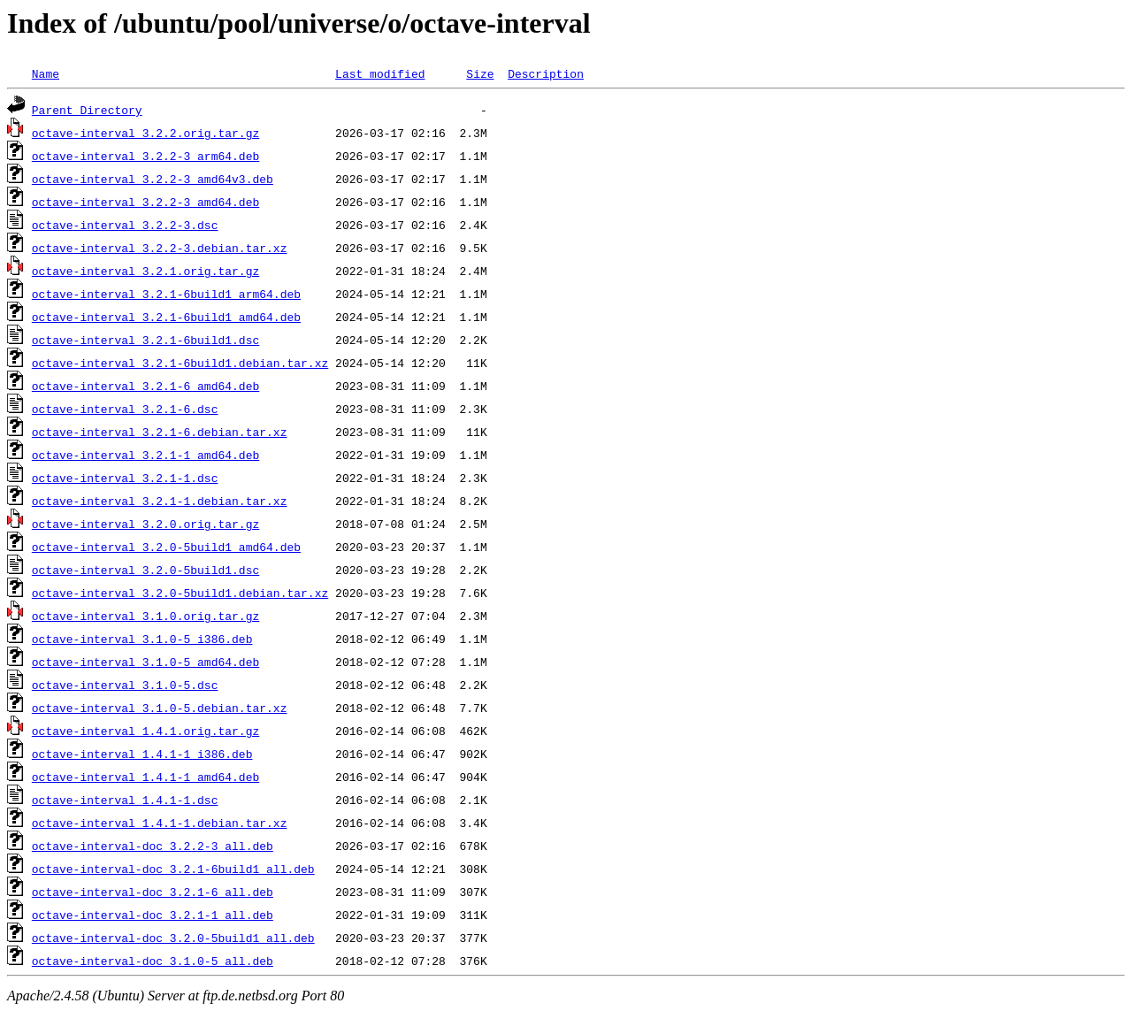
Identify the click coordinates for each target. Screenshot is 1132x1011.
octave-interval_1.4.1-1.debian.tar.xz (159, 823)
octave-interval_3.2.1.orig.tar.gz (145, 271)
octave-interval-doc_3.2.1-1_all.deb (152, 915)
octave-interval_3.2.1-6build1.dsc (145, 340)
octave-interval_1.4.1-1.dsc (125, 800)
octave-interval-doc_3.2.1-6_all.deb (152, 892)
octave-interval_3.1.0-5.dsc (125, 685)
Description (546, 73)
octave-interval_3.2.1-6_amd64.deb (145, 386)
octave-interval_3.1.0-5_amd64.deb (145, 662)
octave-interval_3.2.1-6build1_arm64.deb (166, 294)
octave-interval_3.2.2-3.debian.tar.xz (159, 248)
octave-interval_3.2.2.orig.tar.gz (145, 133)
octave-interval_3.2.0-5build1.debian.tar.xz (180, 593)
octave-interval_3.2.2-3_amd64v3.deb (152, 179)
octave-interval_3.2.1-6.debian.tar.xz (159, 432)
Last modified (379, 73)
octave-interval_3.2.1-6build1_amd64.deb (166, 317)
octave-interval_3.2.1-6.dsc (125, 409)
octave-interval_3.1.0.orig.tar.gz (145, 616)
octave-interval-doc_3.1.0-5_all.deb (152, 961)
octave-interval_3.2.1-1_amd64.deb (145, 455)
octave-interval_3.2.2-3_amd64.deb (145, 202)
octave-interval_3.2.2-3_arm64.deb (145, 156)
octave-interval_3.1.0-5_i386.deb (142, 639)
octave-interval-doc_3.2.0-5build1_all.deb (173, 938)
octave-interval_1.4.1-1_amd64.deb (145, 777)
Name (45, 73)
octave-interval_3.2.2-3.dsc (125, 225)
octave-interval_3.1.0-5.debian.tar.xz (159, 708)
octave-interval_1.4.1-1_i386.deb (142, 754)
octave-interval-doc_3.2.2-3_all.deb (152, 846)
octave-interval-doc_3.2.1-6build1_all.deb (173, 869)
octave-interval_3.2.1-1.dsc (125, 478)
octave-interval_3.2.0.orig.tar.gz (145, 524)
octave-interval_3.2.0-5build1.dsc (145, 570)
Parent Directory (87, 110)
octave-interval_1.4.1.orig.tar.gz (145, 731)
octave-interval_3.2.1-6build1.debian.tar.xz (180, 363)
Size (479, 73)
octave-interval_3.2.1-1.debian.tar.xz (159, 501)
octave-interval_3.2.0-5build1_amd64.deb (166, 547)
